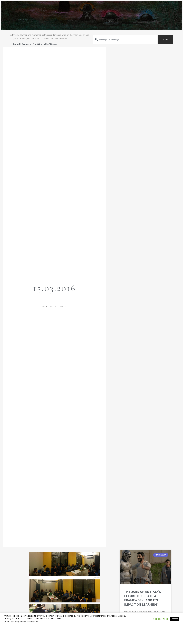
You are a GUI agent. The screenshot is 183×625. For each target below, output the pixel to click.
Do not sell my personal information (21, 621)
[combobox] (125, 39)
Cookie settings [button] (160, 619)
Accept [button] (175, 619)
